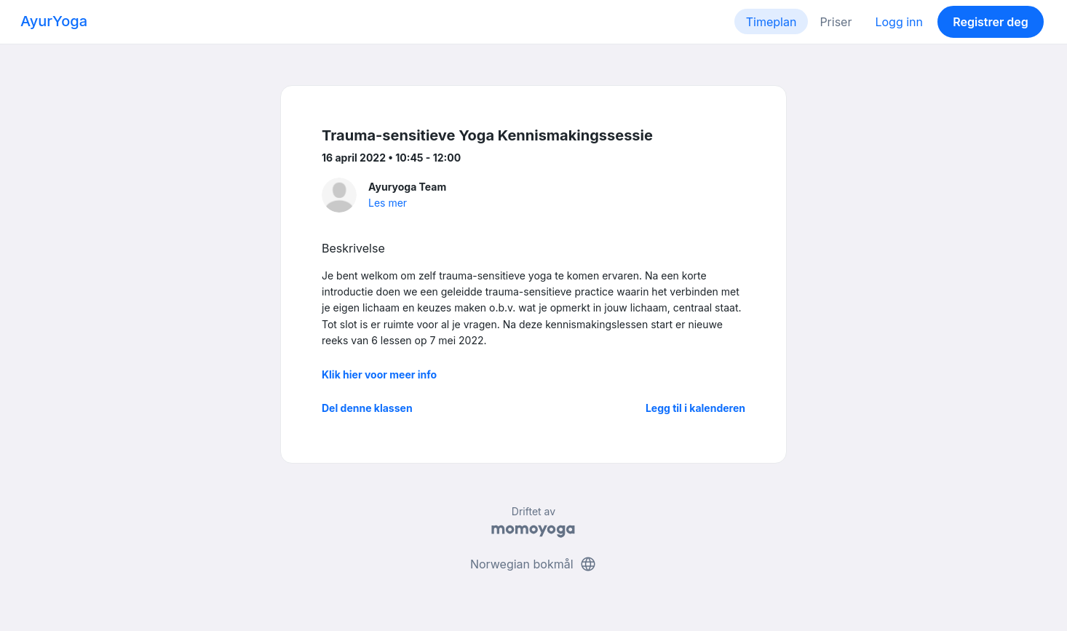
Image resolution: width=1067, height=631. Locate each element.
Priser (836, 22)
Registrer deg (990, 22)
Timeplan (771, 22)
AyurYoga (53, 21)
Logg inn (899, 22)
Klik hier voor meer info (379, 374)
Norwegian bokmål (533, 564)
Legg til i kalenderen (695, 408)
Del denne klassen (367, 408)
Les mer (387, 203)
